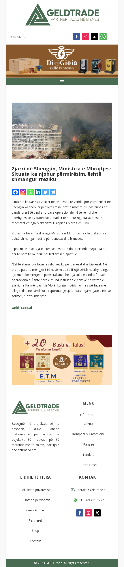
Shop (35, 530)
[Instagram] (23, 192)
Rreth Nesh (89, 465)
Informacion (88, 415)
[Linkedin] (38, 192)
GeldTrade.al (22, 308)
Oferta (88, 424)
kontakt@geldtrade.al (88, 490)
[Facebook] (15, 192)
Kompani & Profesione (88, 434)
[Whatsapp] (30, 192)
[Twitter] (45, 192)
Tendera (88, 454)
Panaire (88, 444)
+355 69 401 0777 (88, 500)
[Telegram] (53, 192)
